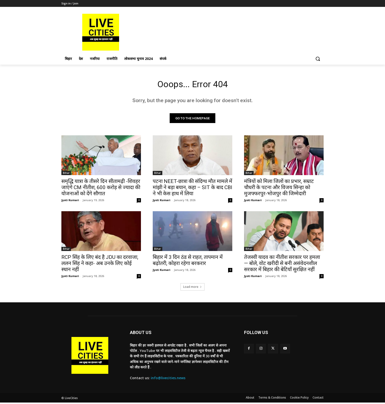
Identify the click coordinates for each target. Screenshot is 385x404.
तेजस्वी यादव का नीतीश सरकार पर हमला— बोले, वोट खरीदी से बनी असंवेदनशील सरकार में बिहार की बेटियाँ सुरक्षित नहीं (282, 265)
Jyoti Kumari (70, 201)
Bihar (66, 174)
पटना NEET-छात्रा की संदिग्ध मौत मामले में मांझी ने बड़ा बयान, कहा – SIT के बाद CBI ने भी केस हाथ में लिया (192, 189)
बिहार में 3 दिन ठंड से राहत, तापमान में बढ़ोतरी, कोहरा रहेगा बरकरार (188, 262)
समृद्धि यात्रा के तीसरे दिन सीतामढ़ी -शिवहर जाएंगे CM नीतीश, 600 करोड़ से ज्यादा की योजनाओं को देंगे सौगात (100, 189)
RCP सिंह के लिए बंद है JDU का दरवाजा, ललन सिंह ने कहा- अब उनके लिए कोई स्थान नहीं (99, 265)
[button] (318, 59)
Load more (192, 288)
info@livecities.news (168, 379)
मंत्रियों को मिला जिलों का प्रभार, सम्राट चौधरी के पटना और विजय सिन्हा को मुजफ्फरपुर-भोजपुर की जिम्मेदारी (279, 189)
